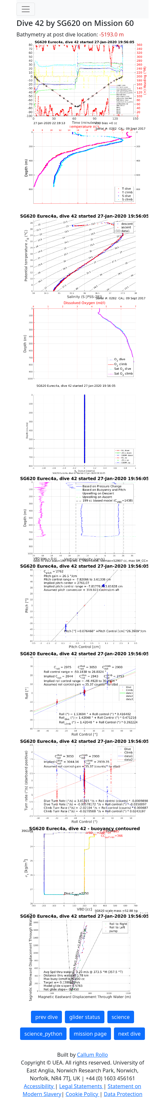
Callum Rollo (92, 1054)
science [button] (121, 1017)
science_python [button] (43, 1033)
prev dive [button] (46, 1017)
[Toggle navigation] (25, 9)
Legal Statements (81, 1086)
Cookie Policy (82, 1094)
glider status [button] (84, 1017)
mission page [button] (90, 1033)
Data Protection (123, 1094)
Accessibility (39, 1086)
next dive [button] (129, 1033)
